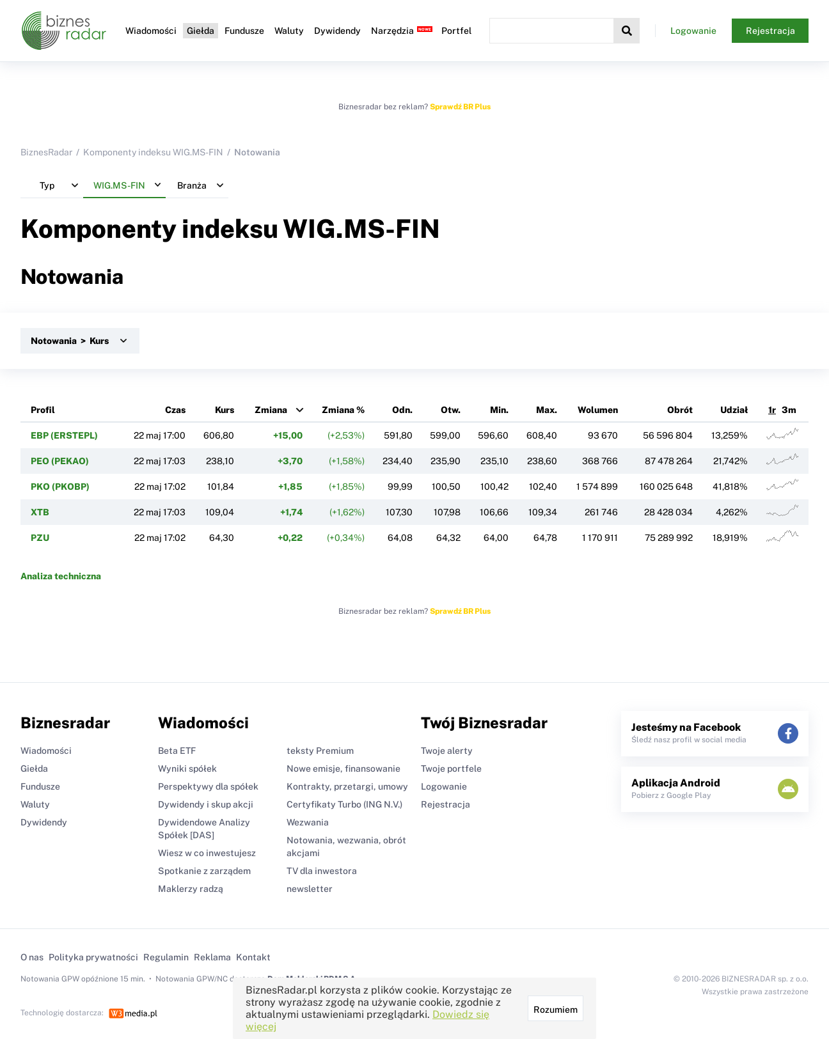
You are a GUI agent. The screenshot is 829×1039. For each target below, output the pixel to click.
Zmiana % (343, 410)
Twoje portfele (451, 768)
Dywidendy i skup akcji (205, 804)
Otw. (451, 410)
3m (789, 410)
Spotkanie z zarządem (204, 871)
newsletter (310, 889)
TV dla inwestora (322, 871)
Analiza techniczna (60, 576)
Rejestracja (770, 31)
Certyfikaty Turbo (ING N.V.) (344, 804)
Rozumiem (555, 1009)
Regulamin (166, 957)
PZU (40, 538)
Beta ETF (177, 751)
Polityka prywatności (93, 957)
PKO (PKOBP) (60, 486)
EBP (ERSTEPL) (64, 435)
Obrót (680, 410)
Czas (175, 410)
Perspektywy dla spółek (208, 786)
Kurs (224, 410)
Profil (43, 410)
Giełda (200, 31)
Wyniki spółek (187, 768)
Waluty (289, 31)
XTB (40, 512)
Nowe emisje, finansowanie (343, 768)
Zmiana (271, 410)
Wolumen (598, 410)
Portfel (456, 31)
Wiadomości (151, 31)
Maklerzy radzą (190, 889)
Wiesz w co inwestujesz (207, 853)
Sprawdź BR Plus (460, 106)
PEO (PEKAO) (60, 461)
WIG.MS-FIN (361, 229)
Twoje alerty (447, 751)
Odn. (402, 410)
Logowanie (693, 31)
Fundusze (244, 31)
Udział (734, 410)
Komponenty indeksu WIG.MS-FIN (153, 152)
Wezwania (308, 822)
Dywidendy (337, 31)
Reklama (212, 957)
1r (772, 410)
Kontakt (253, 957)
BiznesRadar (46, 152)
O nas (31, 957)
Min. (499, 410)
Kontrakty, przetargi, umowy (347, 786)
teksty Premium (320, 751)
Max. (546, 410)
